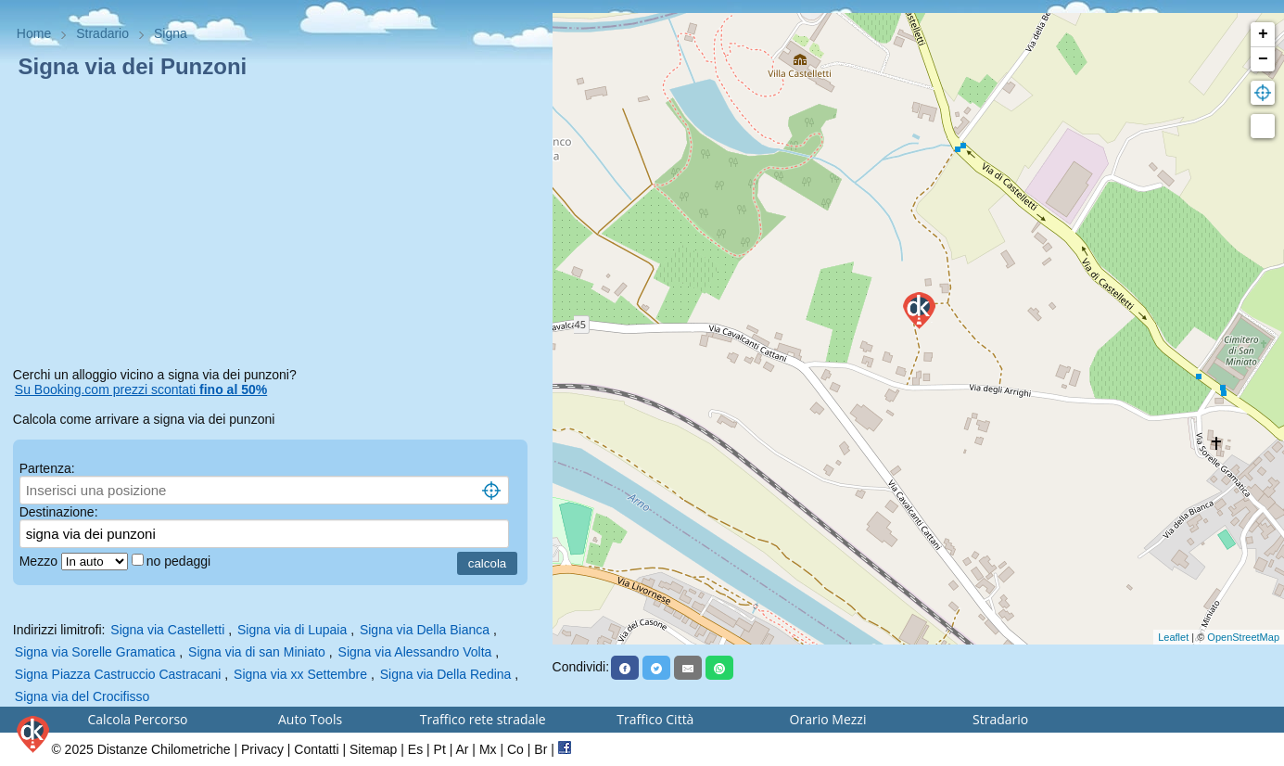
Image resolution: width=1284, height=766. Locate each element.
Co (515, 749)
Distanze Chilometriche (164, 749)
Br (540, 749)
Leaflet (1173, 637)
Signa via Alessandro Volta (415, 652)
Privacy (262, 749)
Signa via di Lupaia (292, 629)
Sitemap (373, 749)
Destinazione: (58, 511)
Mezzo (40, 561)
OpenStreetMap (1243, 637)
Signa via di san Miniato (256, 652)
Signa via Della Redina (446, 674)
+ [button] (1263, 34)
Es (415, 749)
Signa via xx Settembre (300, 674)
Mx (488, 749)
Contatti (316, 749)
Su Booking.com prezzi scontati (141, 389)
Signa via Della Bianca (424, 629)
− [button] (1263, 59)
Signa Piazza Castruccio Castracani (118, 674)
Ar (461, 749)
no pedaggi (180, 561)
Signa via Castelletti (167, 629)
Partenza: (47, 468)
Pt (440, 749)
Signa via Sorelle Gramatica (95, 652)
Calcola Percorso (137, 719)
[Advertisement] (276, 226)
